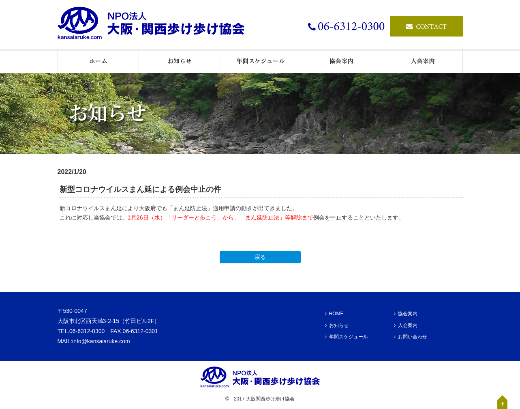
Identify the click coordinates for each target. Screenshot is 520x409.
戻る (260, 257)
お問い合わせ (410, 337)
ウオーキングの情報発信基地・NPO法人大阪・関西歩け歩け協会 (155, 24)
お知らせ (337, 325)
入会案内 (405, 325)
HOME (334, 313)
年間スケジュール (346, 337)
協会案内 (405, 313)
